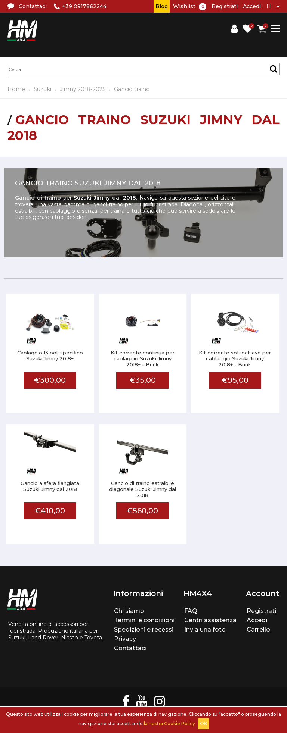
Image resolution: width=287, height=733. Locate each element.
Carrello (258, 629)
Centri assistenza (210, 620)
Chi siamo (129, 610)
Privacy (125, 638)
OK (203, 723)
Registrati (225, 6)
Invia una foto (205, 629)
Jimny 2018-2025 (82, 89)
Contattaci (130, 648)
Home (16, 89)
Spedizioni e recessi (143, 629)
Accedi (252, 6)
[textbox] (143, 69)
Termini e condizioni (144, 620)
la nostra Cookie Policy (169, 723)
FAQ (190, 610)
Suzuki (42, 89)
